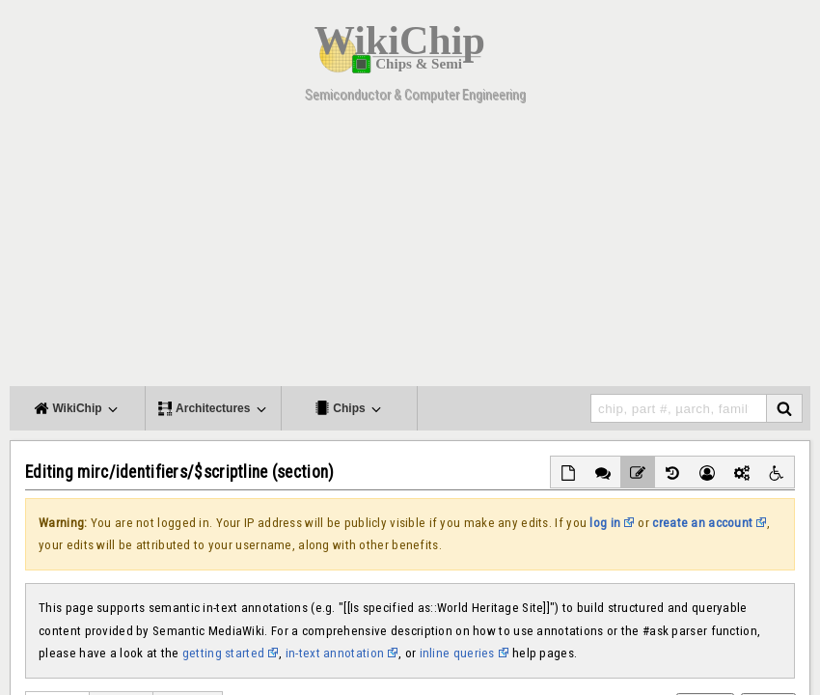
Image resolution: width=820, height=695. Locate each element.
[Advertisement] (410, 251)
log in (604, 522)
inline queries (457, 653)
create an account (702, 522)
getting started (223, 653)
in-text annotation (335, 653)
